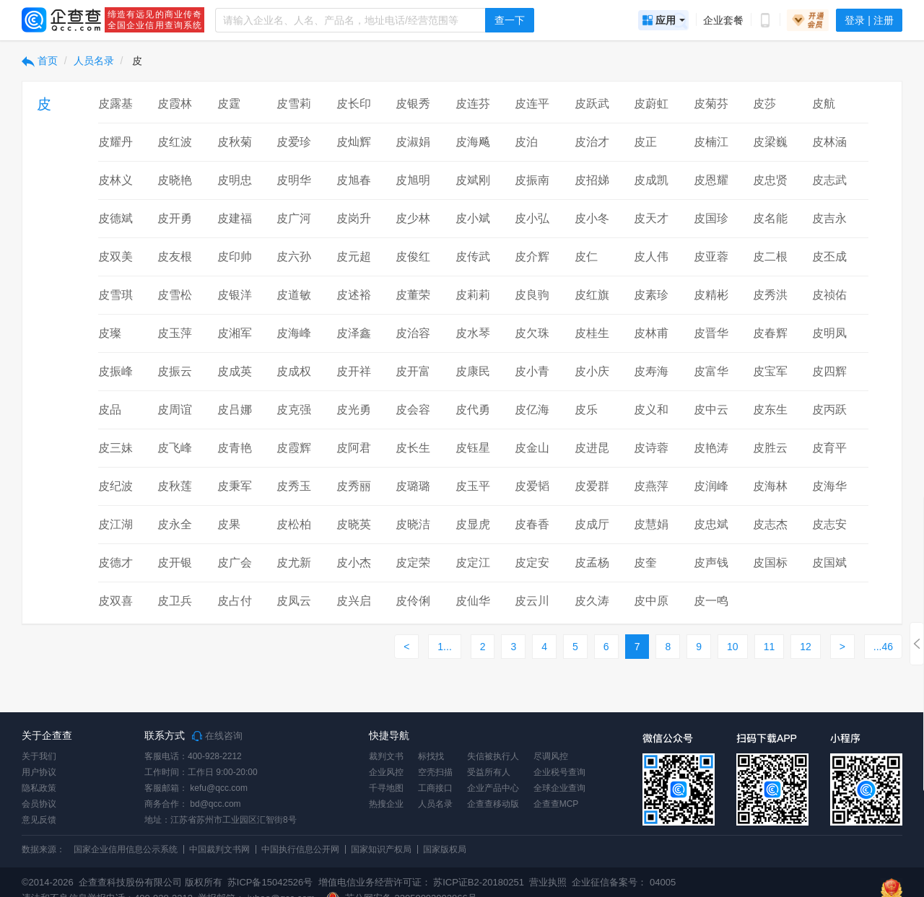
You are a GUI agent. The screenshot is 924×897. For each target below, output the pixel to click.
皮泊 (526, 142)
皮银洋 (234, 295)
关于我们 (39, 756)
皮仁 (586, 256)
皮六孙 (293, 256)
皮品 (109, 409)
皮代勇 (473, 409)
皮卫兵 (174, 601)
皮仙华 (473, 601)
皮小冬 (592, 218)
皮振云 (174, 371)
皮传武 (473, 256)
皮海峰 (293, 333)
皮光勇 (353, 409)
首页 (40, 60)
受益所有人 (488, 772)
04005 (663, 882)
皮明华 (293, 180)
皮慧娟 (651, 524)
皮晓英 (353, 524)
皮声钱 (711, 562)
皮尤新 (293, 562)
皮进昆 (592, 448)
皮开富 (413, 371)
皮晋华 (711, 333)
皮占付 (234, 601)
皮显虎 (473, 524)
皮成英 (234, 371)
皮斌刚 (473, 180)
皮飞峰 (174, 448)
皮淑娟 (413, 142)
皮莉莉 (473, 295)
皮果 (228, 524)
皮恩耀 (711, 180)
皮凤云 (293, 601)
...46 (883, 646)
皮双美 (115, 256)
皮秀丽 (353, 486)
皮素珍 (651, 295)
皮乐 (586, 409)
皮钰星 (473, 448)
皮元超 (353, 256)
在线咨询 (217, 736)
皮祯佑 (829, 295)
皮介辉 (532, 256)
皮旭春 (353, 180)
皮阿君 (353, 448)
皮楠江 (711, 142)
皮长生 (413, 448)
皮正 (645, 142)
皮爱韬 (532, 486)
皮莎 (764, 103)
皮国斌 (829, 562)
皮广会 (234, 562)
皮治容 (413, 333)
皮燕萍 (651, 486)
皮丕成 (829, 256)
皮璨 (109, 333)
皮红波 (174, 142)
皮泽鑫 (353, 333)
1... (444, 646)
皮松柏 (293, 524)
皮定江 (473, 562)
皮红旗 (592, 295)
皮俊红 (413, 256)
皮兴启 (353, 601)
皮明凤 (829, 333)
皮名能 (770, 218)
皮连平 (532, 103)
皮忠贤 (770, 180)
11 (769, 646)
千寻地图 (386, 788)
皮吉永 (829, 218)
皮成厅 (592, 524)
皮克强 (293, 409)
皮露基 (115, 103)
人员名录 (94, 60)
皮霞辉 (293, 448)
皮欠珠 (532, 333)
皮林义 (115, 180)
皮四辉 (829, 371)
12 (805, 646)
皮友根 (174, 256)
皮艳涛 (711, 448)
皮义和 (651, 409)
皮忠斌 (711, 524)
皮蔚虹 (651, 103)
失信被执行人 (493, 756)
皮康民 (473, 371)
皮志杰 (770, 524)
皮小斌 (473, 218)
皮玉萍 (174, 333)
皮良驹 (532, 295)
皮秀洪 (770, 295)
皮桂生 (592, 333)
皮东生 (770, 409)
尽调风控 (550, 756)
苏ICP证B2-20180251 (478, 882)
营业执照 (547, 882)
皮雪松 (174, 295)
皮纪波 (115, 486)
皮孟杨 (592, 562)
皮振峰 (115, 371)
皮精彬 (711, 295)
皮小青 (532, 371)
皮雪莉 (293, 103)
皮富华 (711, 371)
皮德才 (115, 562)
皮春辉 (770, 333)
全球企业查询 (559, 788)
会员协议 (39, 804)
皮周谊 (174, 409)
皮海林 (770, 486)
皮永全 (174, 524)
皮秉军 (234, 486)
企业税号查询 (559, 772)
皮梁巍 (770, 142)
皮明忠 (234, 180)
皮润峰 (711, 486)
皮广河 (293, 218)
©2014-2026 (48, 882)
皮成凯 (651, 180)
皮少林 (413, 218)
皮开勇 (174, 218)
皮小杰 (353, 562)
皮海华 (829, 486)
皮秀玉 (293, 486)
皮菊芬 (711, 103)
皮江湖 (115, 524)
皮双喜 (115, 601)
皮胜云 (770, 448)
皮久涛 (592, 601)
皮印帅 (234, 256)
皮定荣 (413, 562)
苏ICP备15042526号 (270, 882)
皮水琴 (473, 333)
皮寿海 (651, 371)
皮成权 (293, 371)
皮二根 (770, 256)
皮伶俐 (413, 601)
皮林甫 (651, 333)
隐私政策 (39, 788)
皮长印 (353, 103)
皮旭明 (413, 180)
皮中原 (651, 601)
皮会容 (413, 409)
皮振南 (532, 180)
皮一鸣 (711, 601)
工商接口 (435, 788)
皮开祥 (353, 371)
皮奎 (645, 562)
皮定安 (532, 562)
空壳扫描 (435, 772)
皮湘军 (234, 333)
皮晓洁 (413, 524)
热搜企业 (386, 804)
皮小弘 (532, 218)
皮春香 (532, 524)
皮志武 (829, 180)
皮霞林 (174, 103)
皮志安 (829, 524)
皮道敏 (293, 295)
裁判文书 (386, 756)
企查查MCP (556, 804)
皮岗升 (353, 218)
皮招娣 (592, 180)
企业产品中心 (493, 788)
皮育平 (829, 448)
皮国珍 (711, 218)
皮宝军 (770, 371)
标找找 (431, 756)
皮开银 (174, 562)
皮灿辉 (353, 142)
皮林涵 (829, 142)
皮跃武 (592, 103)
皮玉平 (473, 486)
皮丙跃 (829, 409)
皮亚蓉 (711, 256)
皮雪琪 (115, 295)
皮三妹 (115, 448)
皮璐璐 (413, 486)
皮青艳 (234, 448)
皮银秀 (413, 103)
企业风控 (386, 772)
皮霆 (228, 103)
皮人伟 (651, 256)
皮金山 (532, 448)
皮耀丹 (115, 142)
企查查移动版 (493, 804)
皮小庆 (592, 371)
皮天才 (651, 218)
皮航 (823, 103)
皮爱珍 (293, 142)
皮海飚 (473, 142)
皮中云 (711, 409)
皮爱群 (592, 486)
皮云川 (532, 601)
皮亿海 (532, 409)
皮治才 (592, 142)
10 (732, 646)
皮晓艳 (174, 180)
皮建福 (234, 218)
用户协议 (39, 772)
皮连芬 (473, 103)
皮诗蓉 (651, 448)
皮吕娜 (234, 409)
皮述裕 (353, 295)
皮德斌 (115, 218)
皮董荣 (413, 295)
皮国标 (770, 562)
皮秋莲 (174, 486)
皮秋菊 (234, 142)
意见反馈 (39, 820)
